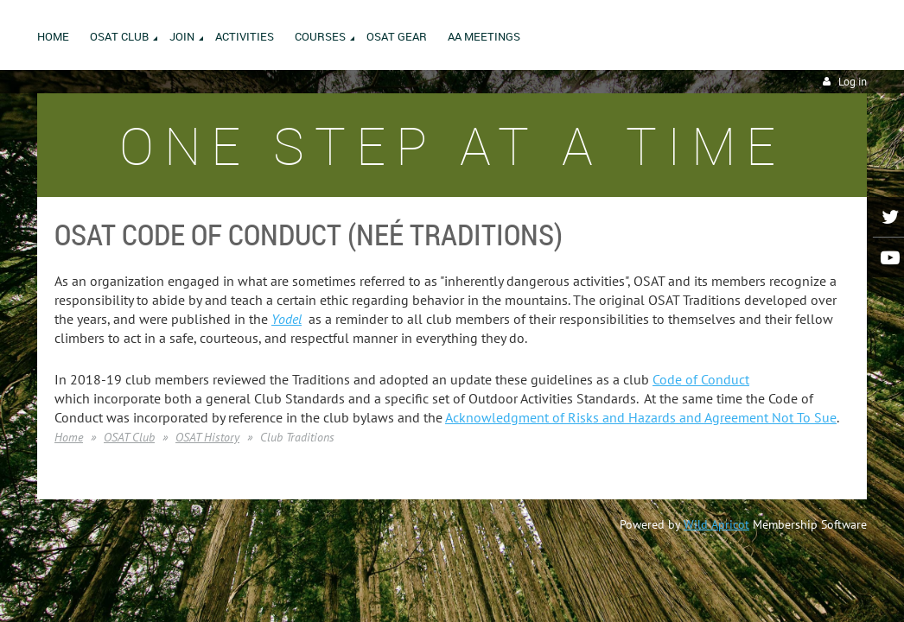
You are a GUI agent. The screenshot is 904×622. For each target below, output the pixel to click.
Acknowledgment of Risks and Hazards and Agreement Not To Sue (641, 417)
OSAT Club (129, 437)
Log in (852, 81)
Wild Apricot (716, 524)
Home (68, 437)
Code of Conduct (701, 379)
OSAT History (207, 437)
